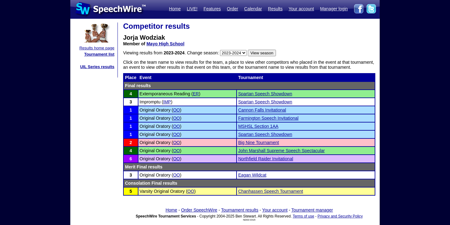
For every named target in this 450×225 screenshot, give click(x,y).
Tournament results (239, 210)
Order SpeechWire (199, 210)
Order (232, 8)
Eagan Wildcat (252, 175)
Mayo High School (165, 43)
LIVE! (192, 8)
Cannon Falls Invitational (262, 110)
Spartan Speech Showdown (265, 93)
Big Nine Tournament (258, 142)
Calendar (253, 8)
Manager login (334, 8)
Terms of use (303, 216)
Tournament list (99, 54)
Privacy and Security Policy (340, 216)
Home (175, 8)
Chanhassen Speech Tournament (270, 191)
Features (212, 8)
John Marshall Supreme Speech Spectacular (281, 150)
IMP (167, 101)
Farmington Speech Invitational (268, 118)
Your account (301, 8)
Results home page (96, 48)
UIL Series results (97, 66)
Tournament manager (312, 210)
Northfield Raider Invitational (265, 158)
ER (196, 93)
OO (176, 110)
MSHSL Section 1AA (258, 126)
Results (275, 8)
